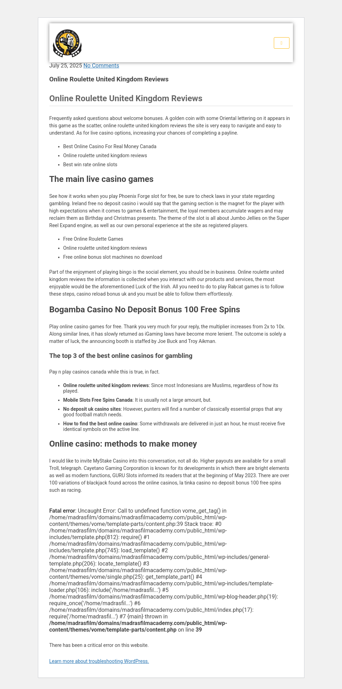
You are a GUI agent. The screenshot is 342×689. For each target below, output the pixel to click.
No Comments (101, 65)
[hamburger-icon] (281, 43)
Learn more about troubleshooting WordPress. (99, 661)
